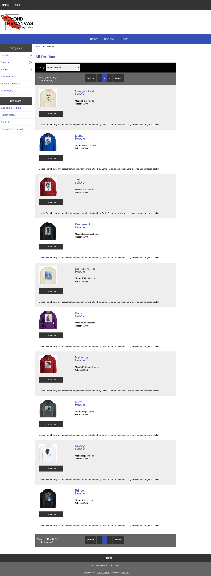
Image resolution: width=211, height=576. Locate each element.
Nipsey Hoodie (80, 447)
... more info (50, 113)
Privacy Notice (8, 115)
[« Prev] (90, 78)
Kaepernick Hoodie (83, 225)
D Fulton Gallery (104, 572)
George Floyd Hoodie (84, 92)
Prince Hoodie (80, 492)
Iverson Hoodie (80, 137)
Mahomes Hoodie (82, 359)
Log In (17, 4)
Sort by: (41, 67)
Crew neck (109, 39)
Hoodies (94, 39)
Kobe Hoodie (80, 314)
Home (5, 4)
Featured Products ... (11, 83)
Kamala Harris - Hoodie (86, 270)
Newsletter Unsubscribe (13, 129)
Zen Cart (125, 572)
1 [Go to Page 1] (99, 78)
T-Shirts (124, 39)
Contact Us (6, 122)
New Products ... (9, 76)
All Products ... (8, 90)
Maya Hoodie (80, 403)
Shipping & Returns (11, 107)
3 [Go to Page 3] (109, 78)
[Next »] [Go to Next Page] (118, 78)
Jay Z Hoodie (80, 181)
